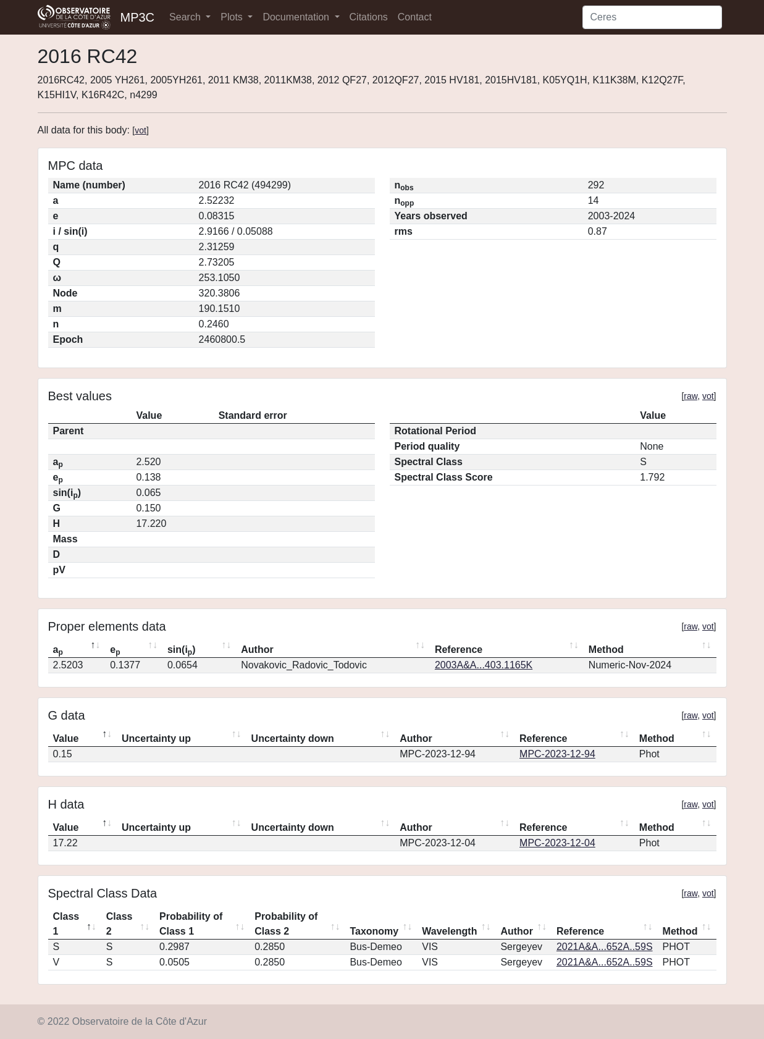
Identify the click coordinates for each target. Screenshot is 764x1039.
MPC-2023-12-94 (557, 754)
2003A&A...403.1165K (483, 665)
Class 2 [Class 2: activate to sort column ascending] (119, 923)
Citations (369, 17)
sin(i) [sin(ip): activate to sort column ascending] (181, 650)
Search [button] (186, 17)
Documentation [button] (297, 17)
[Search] (652, 17)
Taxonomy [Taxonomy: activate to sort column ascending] (374, 931)
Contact (415, 17)
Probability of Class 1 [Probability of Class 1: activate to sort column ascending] (190, 923)
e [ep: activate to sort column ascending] (115, 650)
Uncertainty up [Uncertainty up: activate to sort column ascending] (156, 738)
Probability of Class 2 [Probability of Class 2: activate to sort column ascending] (285, 923)
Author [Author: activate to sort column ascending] (257, 649)
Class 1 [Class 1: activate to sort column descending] (66, 923)
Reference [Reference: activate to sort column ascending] (458, 649)
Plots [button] (232, 17)
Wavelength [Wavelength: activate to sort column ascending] (449, 931)
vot (140, 130)
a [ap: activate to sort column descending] (58, 650)
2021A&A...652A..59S (604, 946)
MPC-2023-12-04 (557, 843)
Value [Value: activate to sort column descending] (66, 738)
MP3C (137, 17)
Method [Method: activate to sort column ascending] (606, 649)
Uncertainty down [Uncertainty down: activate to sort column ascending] (292, 738)
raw (690, 396)
